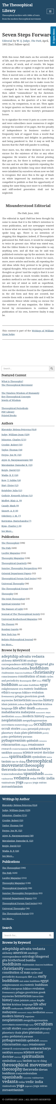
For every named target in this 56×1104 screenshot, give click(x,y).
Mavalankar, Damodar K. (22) (16, 464)
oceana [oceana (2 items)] (24, 729)
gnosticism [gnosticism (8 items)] (30, 696)
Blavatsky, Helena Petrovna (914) (18, 429)
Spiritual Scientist (10, 603)
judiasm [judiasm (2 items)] (21, 704)
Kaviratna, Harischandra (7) (16, 520)
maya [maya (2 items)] (48, 712)
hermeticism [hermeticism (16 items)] (22, 700)
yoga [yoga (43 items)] (19, 782)
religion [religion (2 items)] (24, 745)
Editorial (7, 40)
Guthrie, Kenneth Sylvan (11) (17, 495)
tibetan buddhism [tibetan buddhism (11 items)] (28, 769)
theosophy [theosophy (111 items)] (34, 765)
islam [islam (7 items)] (4, 704)
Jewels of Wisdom (11, 400)
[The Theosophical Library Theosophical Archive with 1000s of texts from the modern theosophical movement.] (22, 11)
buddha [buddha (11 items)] (24, 668)
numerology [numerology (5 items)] (21, 724)
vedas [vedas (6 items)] (33, 778)
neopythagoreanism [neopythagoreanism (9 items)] (35, 720)
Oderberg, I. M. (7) (11, 515)
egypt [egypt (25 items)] (44, 685)
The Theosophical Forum (14, 588)
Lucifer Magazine (10, 552)
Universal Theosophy (12, 583)
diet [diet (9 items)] (34, 680)
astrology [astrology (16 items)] (27, 664)
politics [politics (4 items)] (5, 736)
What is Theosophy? (12, 381)
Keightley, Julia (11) (11, 490)
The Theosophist (10, 542)
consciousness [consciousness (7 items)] (9, 676)
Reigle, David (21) (10, 470)
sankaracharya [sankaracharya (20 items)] (39, 749)
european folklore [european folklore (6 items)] (20, 692)
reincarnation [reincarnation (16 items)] (10, 745)
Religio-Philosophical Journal (17, 639)
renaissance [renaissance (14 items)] (36, 744)
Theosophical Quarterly (14, 563)
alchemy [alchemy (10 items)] (6, 660)
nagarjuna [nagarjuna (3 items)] (49, 716)
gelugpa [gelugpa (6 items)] (19, 696)
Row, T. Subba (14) (11, 480)
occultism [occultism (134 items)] (43, 724)
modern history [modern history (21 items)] (33, 716)
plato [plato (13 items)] (24, 732)
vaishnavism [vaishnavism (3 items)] (7, 778)
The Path (36, 40)
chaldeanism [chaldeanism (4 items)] (7, 672)
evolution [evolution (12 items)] (38, 692)
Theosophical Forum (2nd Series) (19, 578)
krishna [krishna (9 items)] (47, 704)
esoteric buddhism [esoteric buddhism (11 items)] (35, 688)
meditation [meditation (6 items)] (7, 716)
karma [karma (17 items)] (37, 704)
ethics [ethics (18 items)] (5, 692)
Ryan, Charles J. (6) (11, 525)
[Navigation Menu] (50, 11)
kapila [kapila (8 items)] (29, 704)
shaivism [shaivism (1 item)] (5, 757)
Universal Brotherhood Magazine (19, 619)
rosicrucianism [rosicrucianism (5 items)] (20, 748)
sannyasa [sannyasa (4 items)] (17, 752)
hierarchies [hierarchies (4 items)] (37, 700)
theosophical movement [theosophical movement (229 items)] (27, 1065)
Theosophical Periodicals (14, 408)
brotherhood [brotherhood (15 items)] (10, 668)
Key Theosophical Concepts (16, 396)
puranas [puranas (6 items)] (27, 736)
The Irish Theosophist (13, 598)
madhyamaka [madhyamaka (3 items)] (42, 708)
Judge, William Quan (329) (15, 434)
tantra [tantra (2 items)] (49, 757)
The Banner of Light (12, 608)
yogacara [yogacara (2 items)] (28, 782)
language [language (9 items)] (7, 708)
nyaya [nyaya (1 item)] (30, 725)
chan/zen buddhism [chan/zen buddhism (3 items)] (24, 672)
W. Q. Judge (23, 40)
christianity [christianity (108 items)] (44, 672)
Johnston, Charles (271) (13, 439)
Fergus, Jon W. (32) (11, 454)
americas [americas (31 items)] (19, 660)
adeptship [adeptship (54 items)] (10, 656)
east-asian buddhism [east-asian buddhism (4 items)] (29, 685)
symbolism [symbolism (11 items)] (39, 757)
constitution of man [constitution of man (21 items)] (32, 676)
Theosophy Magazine (12, 558)
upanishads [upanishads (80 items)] (33, 773)
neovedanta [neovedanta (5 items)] (7, 724)
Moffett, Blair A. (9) (11, 500)
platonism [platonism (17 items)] (35, 733)
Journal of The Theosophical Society (20, 613)
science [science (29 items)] (28, 752)
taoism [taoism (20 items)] (6, 761)
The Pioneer (7, 624)
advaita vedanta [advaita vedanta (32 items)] (31, 656)
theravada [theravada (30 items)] (9, 769)
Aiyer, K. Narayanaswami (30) (17, 459)
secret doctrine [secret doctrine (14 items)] (44, 752)
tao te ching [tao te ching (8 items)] (19, 761)
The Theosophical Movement (17, 384)
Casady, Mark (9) (10, 505)
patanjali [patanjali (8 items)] (33, 728)
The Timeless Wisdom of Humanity (20, 392)
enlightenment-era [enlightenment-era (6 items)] (12, 688)
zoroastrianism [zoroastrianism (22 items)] (12, 786)
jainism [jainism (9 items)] (12, 704)
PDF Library (7, 411)
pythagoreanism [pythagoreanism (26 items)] (13, 740)
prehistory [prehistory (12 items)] (15, 736)
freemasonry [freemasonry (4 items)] (7, 696)
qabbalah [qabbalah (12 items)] (32, 740)
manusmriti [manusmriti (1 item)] (40, 713)
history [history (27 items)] (48, 700)
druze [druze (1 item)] (39, 681)
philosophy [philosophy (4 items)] (44, 728)
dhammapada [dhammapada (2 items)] (25, 681)
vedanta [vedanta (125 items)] (21, 778)
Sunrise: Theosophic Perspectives (19, 568)
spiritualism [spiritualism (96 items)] (20, 756)
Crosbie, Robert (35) (11, 444)
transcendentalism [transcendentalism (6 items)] (12, 774)
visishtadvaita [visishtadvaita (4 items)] (8, 782)
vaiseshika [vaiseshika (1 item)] (48, 774)
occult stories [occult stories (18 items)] (10, 728)
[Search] (24, 935)
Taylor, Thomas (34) (11, 449)
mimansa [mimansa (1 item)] (18, 717)
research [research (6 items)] (6, 748)
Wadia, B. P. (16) (9, 475)
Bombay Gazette (10, 629)
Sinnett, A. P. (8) (9, 510)
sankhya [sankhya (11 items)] (6, 752)
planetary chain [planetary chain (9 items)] (11, 732)
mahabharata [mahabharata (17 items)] (10, 712)
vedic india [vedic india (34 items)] (46, 778)
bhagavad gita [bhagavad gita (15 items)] (44, 664)
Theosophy (7, 593)
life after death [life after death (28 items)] (24, 708)
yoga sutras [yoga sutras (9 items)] (40, 782)
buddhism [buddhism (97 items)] (39, 668)
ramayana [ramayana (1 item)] (43, 741)
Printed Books (9, 415)
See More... (7, 531)
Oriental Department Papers (16, 573)
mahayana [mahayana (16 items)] (28, 712)
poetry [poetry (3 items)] (46, 733)
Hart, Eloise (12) (9, 485)
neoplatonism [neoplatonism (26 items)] (11, 720)
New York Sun (9, 634)
